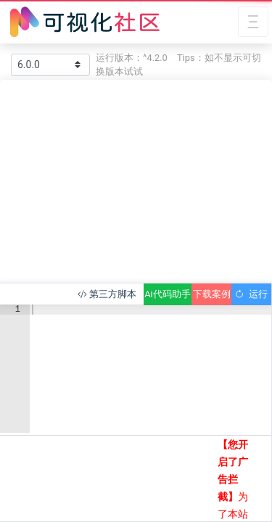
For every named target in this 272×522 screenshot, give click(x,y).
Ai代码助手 (167, 294)
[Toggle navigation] (253, 22)
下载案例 (212, 294)
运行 (251, 294)
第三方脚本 (107, 294)
